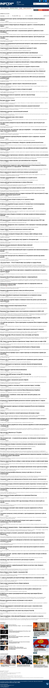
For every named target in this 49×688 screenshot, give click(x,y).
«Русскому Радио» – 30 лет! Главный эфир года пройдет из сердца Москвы (20, 262)
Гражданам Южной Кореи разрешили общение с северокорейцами (18, 277)
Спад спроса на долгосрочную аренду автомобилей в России (23, 666)
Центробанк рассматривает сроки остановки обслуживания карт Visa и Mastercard (22, 71)
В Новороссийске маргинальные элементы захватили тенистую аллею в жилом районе (24, 155)
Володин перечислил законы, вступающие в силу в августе (16, 600)
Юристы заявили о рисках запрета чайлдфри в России (8, 666)
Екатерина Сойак (12, 646)
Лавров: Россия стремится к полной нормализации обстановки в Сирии (19, 413)
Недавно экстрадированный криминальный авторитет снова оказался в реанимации (23, 43)
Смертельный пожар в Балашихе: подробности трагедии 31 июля (18, 48)
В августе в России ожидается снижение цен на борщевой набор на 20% (20, 317)
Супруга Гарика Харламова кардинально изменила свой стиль (17, 229)
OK (48, 1)
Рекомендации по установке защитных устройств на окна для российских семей (22, 188)
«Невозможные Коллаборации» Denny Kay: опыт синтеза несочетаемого (20, 631)
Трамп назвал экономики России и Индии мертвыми (14, 583)
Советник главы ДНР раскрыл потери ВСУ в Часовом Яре (15, 374)
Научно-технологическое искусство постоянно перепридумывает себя (19, 642)
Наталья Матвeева (12, 624)
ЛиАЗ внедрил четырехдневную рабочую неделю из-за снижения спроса (20, 57)
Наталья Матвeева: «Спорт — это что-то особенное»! (20, 625)
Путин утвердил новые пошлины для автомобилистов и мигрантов (18, 160)
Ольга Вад (10, 640)
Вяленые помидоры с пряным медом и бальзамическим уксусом (18, 83)
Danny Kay (11, 630)
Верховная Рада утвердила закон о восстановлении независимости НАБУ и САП (22, 311)
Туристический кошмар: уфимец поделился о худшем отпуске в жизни (19, 66)
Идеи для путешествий (38, 681)
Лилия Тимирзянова (12, 635)
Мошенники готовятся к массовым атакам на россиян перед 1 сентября (20, 385)
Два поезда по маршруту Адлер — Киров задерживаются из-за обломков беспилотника (24, 527)
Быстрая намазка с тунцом (7, 100)
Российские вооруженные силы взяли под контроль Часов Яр (17, 610)
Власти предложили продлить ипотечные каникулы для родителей (19, 172)
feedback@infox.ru (5, 686)
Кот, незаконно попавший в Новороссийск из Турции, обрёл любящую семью (21, 234)
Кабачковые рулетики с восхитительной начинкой (14, 111)
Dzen (42, 1)
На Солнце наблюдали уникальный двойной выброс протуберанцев (19, 52)
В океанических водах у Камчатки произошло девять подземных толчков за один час (24, 484)
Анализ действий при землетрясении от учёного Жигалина (16, 182)
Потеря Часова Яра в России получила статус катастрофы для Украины (19, 335)
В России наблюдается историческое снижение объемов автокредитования (21, 364)
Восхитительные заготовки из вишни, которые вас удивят (16, 89)
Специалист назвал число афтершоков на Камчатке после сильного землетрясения (23, 479)
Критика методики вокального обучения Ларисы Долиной (16, 245)
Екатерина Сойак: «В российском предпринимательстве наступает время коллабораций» (18, 648)
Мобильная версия (17, 681)
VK (46, 1)
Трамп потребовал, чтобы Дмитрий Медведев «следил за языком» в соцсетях (21, 616)
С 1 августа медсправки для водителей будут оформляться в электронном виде (22, 577)
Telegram (40, 1)
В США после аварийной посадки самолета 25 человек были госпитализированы (22, 204)
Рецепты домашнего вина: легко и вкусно (11, 117)
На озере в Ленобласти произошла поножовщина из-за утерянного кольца (20, 295)
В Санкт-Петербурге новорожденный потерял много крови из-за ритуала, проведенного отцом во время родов (20, 521)
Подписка (11, 681)
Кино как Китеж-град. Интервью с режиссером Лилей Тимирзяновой (19, 637)
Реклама (7, 681)
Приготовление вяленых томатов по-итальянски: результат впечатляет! (20, 106)
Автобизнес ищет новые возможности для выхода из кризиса (17, 559)
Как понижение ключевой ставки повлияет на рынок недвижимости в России (21, 508)
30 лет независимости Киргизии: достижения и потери (40, 650)
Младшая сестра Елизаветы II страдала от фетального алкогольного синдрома (22, 329)
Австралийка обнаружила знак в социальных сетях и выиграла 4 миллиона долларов (23, 224)
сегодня (30, 15)
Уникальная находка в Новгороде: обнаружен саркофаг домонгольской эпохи (21, 142)
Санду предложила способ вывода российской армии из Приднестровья (20, 347)
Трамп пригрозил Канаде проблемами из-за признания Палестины (18, 495)
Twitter (44, 1)
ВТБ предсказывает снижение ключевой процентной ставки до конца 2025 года (22, 220)
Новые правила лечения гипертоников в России (13, 305)
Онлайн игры (30, 681)
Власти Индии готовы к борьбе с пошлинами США (14, 572)
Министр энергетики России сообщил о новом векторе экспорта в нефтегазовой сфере (24, 461)
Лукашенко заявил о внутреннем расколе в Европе (14, 380)
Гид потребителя (24, 681)
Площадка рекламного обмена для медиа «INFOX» (10, 682)
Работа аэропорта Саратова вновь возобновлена (13, 369)
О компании (2, 681)
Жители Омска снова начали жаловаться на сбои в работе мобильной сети (20, 589)
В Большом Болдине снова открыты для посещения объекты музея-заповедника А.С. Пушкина (41, 666)
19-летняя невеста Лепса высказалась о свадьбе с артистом (16, 208)
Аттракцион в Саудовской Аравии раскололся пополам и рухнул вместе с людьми (22, 400)
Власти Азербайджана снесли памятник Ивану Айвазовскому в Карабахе (20, 390)
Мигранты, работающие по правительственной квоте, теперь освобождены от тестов (23, 62)
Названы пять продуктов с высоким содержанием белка (15, 448)
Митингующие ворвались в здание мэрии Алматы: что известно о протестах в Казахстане (40, 634)
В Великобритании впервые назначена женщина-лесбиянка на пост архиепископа (23, 444)
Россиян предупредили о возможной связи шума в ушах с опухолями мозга (21, 606)
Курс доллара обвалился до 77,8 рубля (11, 432)
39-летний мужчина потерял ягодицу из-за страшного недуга (17, 199)
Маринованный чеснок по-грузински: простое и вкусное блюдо (17, 95)
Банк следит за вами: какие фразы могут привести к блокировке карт (19, 239)
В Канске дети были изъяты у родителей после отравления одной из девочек (21, 359)
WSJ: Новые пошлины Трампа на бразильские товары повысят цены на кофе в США (23, 341)
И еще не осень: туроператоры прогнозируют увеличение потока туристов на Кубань (23, 466)
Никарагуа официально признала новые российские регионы (17, 290)
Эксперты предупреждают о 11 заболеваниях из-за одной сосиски (18, 177)
